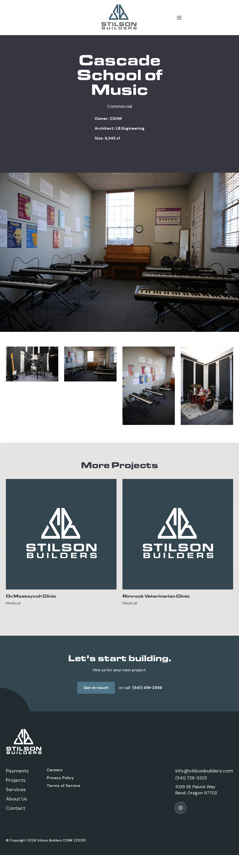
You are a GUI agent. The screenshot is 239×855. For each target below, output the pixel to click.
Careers (54, 769)
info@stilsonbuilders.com (204, 771)
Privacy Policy (60, 777)
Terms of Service (63, 785)
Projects (16, 780)
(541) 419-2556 (147, 687)
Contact (15, 808)
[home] (119, 17)
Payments (17, 771)
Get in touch (96, 687)
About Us (16, 799)
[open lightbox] (32, 364)
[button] (179, 17)
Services (16, 789)
